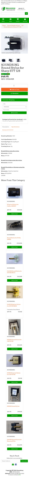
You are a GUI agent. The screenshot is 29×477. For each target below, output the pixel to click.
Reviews (7, 130)
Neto (20, 474)
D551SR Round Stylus (13, 406)
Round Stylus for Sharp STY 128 (12, 27)
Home (4, 25)
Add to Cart (14, 89)
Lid (22, 25)
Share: (5, 74)
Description (5, 126)
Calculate (14, 112)
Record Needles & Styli (13, 25)
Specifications (15, 126)
